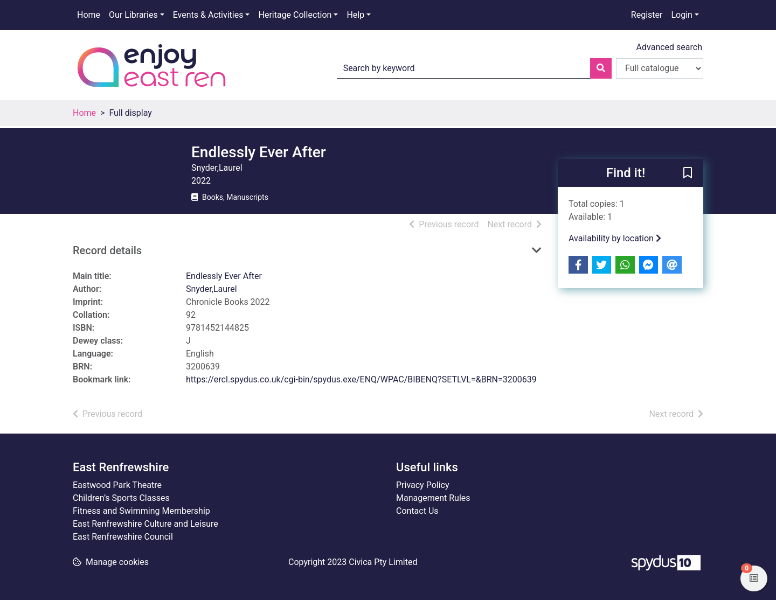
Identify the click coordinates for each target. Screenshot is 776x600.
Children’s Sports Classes (121, 498)
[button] (687, 173)
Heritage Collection (294, 15)
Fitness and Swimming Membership (141, 511)
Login (681, 15)
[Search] (601, 68)
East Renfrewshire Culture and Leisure (145, 524)
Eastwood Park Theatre (117, 485)
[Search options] (659, 68)
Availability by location (615, 238)
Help (355, 15)
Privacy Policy (422, 485)
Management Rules (433, 498)
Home (88, 15)
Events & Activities (208, 15)
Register (647, 15)
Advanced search (669, 47)
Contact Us (417, 511)
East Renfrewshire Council (123, 537)
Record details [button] (107, 250)
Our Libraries (133, 15)
